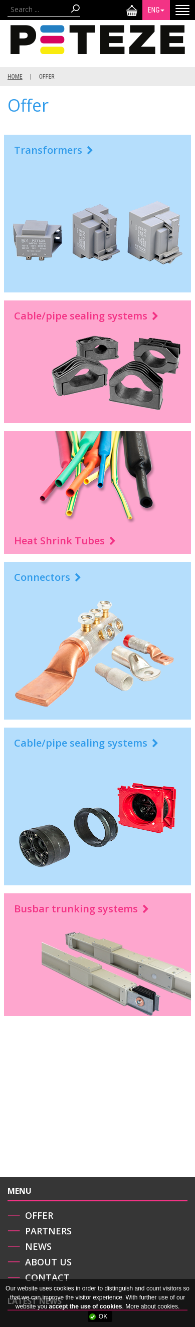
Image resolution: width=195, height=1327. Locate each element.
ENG (156, 10)
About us (48, 1262)
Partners (48, 1231)
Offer (39, 1215)
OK (103, 1316)
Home (15, 76)
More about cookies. (152, 1306)
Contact (47, 1277)
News (38, 1246)
